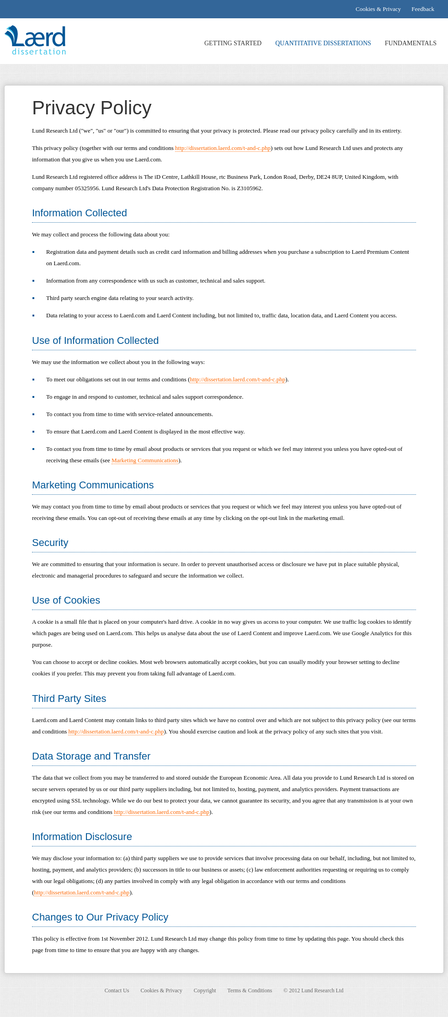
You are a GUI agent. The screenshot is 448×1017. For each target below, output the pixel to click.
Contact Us (117, 990)
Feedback (422, 8)
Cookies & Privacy (378, 8)
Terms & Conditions (249, 990)
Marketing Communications (145, 460)
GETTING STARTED (232, 43)
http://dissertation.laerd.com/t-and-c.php (223, 148)
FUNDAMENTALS (411, 43)
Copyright (205, 990)
